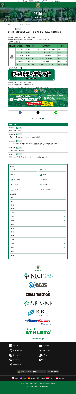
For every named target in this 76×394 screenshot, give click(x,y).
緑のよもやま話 (46, 189)
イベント (16, 189)
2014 (12, 240)
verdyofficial (14, 345)
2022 (12, 209)
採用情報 (53, 383)
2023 (12, 205)
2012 (12, 247)
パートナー (45, 184)
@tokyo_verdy (14, 355)
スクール (16, 184)
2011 (12, 251)
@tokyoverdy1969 (15, 364)
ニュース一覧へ (36, 119)
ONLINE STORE (54, 371)
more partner (36, 338)
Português (41, 378)
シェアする (20, 114)
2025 (12, 197)
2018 (12, 224)
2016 (12, 232)
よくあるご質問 (24, 383)
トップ (44, 170)
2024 (12, 201)
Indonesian (60, 378)
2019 (12, 220)
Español (31, 378)
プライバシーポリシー (45, 383)
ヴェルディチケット (40, 371)
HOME (9, 24)
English (23, 378)
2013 (12, 243)
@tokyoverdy (14, 360)
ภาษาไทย (50, 378)
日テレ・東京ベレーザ (2, 5)
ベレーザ (16, 175)
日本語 (15, 378)
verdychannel (44, 345)
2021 (12, 213)
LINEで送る (55, 114)
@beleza (43, 360)
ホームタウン (17, 180)
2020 (12, 216)
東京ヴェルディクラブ (26, 371)
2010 (12, 255)
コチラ (27, 83)
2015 (12, 236)
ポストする (38, 114)
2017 (12, 228)
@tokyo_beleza (44, 350)
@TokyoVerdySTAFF (16, 350)
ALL (15, 170)
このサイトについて (33, 383)
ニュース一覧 (16, 24)
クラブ (18, 29)
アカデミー (45, 180)
